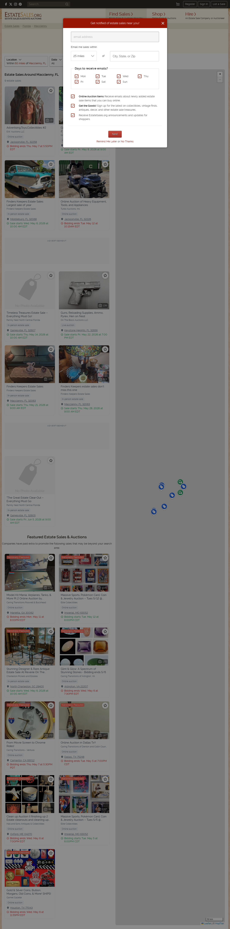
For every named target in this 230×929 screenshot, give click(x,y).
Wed (125, 76)
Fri (82, 81)
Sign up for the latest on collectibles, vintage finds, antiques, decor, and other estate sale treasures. (118, 107)
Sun (125, 81)
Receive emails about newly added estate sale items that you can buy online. (117, 98)
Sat (104, 81)
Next (115, 134)
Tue (104, 76)
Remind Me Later (106, 141)
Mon (83, 76)
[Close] (162, 23)
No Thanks (127, 141)
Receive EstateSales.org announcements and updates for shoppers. (113, 117)
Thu (146, 76)
